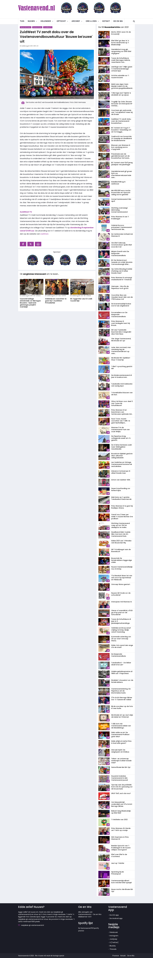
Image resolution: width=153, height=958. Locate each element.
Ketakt (106, 21)
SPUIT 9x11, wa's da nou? (121, 793)
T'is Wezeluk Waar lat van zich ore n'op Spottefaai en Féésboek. (121, 577)
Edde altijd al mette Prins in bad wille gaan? (121, 742)
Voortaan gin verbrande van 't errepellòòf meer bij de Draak (121, 112)
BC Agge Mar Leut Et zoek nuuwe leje (81, 300)
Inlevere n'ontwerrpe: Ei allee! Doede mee (120, 472)
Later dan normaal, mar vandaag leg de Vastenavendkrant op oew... (121, 350)
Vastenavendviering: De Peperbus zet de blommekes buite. (121, 691)
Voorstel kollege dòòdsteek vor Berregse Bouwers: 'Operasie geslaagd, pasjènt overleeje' (30, 303)
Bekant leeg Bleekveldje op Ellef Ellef (121, 812)
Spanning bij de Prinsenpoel (117, 873)
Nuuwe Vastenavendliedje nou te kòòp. (121, 568)
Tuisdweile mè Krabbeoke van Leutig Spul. (121, 385)
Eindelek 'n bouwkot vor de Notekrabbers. (122, 681)
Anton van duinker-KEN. (120, 480)
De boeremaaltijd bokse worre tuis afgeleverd (121, 305)
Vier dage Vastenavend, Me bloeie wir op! (121, 340)
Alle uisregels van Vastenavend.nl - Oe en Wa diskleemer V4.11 (89, 914)
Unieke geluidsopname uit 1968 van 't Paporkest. (121, 672)
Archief (76, 21)
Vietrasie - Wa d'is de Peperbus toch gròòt (120, 287)
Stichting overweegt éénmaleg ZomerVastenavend (119, 210)
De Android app (116, 918)
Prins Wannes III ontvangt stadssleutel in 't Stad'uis (121, 278)
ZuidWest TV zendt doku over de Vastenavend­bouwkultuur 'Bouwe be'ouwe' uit (56, 37)
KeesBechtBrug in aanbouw (118, 183)
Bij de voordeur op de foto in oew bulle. (122, 707)
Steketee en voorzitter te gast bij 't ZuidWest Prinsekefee (55, 301)
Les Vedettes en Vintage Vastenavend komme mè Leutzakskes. (121, 464)
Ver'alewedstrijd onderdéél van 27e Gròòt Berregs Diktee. (121, 804)
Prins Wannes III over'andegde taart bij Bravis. (120, 323)
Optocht (61, 21)
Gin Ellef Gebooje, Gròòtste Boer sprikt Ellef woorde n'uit (121, 245)
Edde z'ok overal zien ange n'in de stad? (122, 646)
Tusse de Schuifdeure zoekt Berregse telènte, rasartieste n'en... (120, 60)
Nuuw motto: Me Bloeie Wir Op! (122, 890)
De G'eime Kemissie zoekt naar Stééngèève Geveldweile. (121, 447)
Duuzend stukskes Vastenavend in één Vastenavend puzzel (119, 778)
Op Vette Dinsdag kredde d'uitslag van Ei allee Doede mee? (121, 271)
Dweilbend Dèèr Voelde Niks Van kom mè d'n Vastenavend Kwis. (120, 534)
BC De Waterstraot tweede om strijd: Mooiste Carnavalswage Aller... (121, 262)
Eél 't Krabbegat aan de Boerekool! (121, 550)
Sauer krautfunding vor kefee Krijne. (120, 489)
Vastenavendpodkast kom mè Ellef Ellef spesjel (121, 881)
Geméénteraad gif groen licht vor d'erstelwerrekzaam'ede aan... (121, 174)
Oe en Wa (118, 21)
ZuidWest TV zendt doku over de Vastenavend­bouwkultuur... (121, 121)
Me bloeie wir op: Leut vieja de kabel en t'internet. (122, 716)
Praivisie (115, 955)
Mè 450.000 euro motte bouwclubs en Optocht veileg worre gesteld (120, 192)
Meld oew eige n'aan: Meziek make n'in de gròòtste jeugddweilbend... (122, 86)
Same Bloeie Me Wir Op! (120, 767)
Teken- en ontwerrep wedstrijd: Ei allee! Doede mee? (121, 760)
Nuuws (31, 21)
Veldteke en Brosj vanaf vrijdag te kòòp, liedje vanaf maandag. (121, 630)
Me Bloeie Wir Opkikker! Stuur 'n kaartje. (120, 359)
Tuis (22, 21)
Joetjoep (113, 939)
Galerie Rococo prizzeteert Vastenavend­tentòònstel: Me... (121, 227)
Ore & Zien (91, 21)
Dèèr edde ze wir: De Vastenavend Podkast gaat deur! (120, 734)
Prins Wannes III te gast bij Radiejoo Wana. (122, 507)
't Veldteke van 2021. (119, 819)
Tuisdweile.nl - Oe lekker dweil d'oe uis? (121, 664)
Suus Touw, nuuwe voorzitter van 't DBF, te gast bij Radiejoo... (120, 421)
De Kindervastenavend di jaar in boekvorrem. (121, 376)
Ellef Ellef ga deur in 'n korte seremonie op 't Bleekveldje (120, 42)
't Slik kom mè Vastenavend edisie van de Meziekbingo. (121, 726)
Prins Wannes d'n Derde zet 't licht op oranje (120, 829)
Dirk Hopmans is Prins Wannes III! (120, 838)
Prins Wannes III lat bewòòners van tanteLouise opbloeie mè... (122, 412)
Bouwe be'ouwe (26, 27)
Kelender (46, 21)
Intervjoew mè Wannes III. (121, 602)
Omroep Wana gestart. (120, 584)
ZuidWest (44, 234)
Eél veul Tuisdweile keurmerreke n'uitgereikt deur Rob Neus (121, 332)
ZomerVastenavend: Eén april (121, 200)
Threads (113, 949)
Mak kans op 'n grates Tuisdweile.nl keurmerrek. (121, 498)
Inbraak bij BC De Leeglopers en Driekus (120, 751)
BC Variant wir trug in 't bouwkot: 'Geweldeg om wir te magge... (121, 130)
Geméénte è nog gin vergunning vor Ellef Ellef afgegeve (121, 51)
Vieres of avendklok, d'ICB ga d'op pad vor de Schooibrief (121, 612)
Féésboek (114, 932)
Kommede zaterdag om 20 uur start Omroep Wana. (121, 639)
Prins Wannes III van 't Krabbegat (120, 218)
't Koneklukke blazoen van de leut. (122, 393)
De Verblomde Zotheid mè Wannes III (122, 235)
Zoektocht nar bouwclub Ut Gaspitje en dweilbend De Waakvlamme (121, 138)
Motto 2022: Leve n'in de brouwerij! (121, 33)
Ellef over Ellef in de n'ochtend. (119, 855)
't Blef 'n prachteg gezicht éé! (121, 367)
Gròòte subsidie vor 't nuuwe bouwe (120, 76)
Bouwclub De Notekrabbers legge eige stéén (121, 560)
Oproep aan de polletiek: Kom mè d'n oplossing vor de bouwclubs (122, 787)
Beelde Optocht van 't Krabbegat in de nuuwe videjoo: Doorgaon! (120, 848)
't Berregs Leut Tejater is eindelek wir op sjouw (121, 94)
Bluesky (113, 946)
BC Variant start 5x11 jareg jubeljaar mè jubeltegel (122, 163)
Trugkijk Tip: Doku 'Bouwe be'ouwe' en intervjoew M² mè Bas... (121, 104)
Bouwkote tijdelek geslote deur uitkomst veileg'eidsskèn (121, 456)
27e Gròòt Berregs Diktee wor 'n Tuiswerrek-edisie (121, 698)
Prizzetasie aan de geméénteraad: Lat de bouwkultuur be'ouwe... (120, 156)
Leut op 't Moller (117, 863)
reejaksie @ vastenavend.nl (32, 925)
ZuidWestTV (48, 27)
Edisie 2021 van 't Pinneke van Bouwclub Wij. (121, 542)
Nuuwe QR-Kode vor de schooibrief (120, 594)
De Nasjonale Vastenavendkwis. (118, 655)
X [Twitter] (114, 942)
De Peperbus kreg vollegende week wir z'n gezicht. (121, 438)
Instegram (114, 935)
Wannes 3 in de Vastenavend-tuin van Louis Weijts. (120, 429)
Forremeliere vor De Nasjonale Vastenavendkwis (119, 314)
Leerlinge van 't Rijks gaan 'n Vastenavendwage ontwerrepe (121, 69)
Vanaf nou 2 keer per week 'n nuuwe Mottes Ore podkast (122, 516)
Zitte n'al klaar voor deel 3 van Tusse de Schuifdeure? (122, 403)
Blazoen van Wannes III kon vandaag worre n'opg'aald (120, 147)
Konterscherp (37, 27)
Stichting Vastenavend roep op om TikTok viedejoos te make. (120, 525)
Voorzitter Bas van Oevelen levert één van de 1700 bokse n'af (122, 297)
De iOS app (114, 915)
